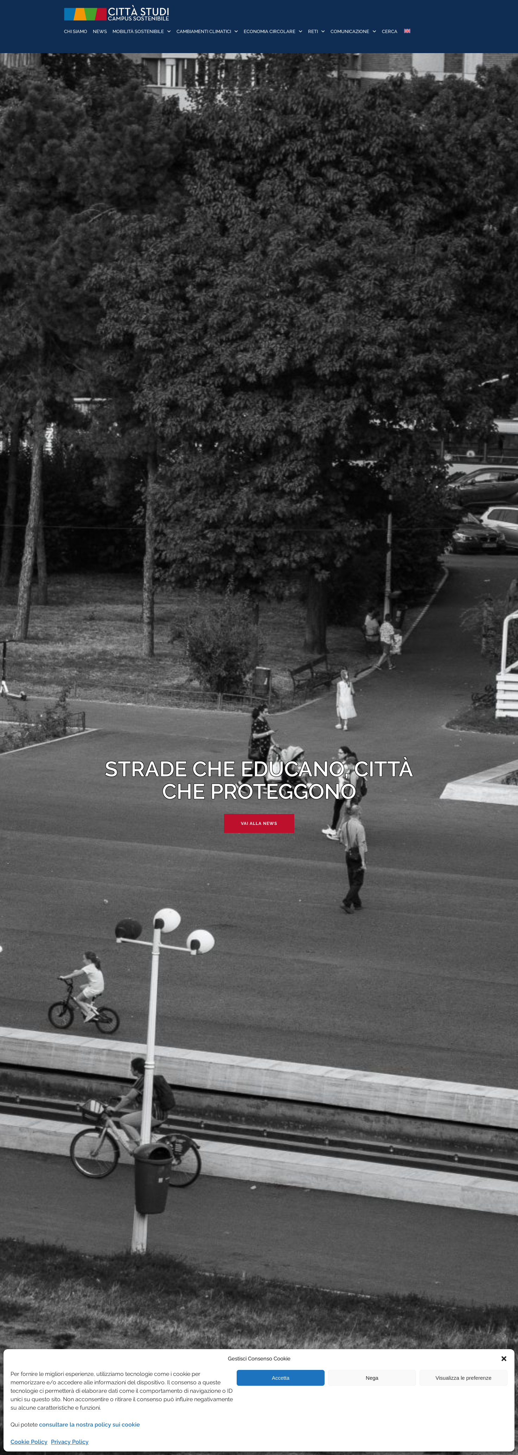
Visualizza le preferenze (464, 1378)
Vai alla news (259, 823)
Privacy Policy (70, 1441)
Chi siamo (75, 31)
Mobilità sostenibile (138, 31)
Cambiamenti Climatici (204, 31)
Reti (313, 31)
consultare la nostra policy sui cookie (89, 1424)
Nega (372, 1378)
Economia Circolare (269, 31)
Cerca (389, 31)
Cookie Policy (29, 1441)
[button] (503, 1358)
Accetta (280, 1378)
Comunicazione (350, 31)
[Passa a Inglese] (406, 31)
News (100, 31)
